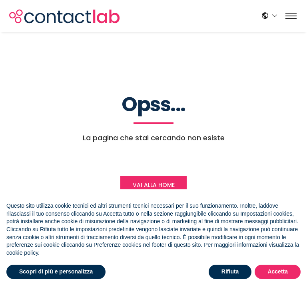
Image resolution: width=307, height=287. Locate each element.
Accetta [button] (277, 271)
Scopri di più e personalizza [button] (56, 271)
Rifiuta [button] (230, 271)
